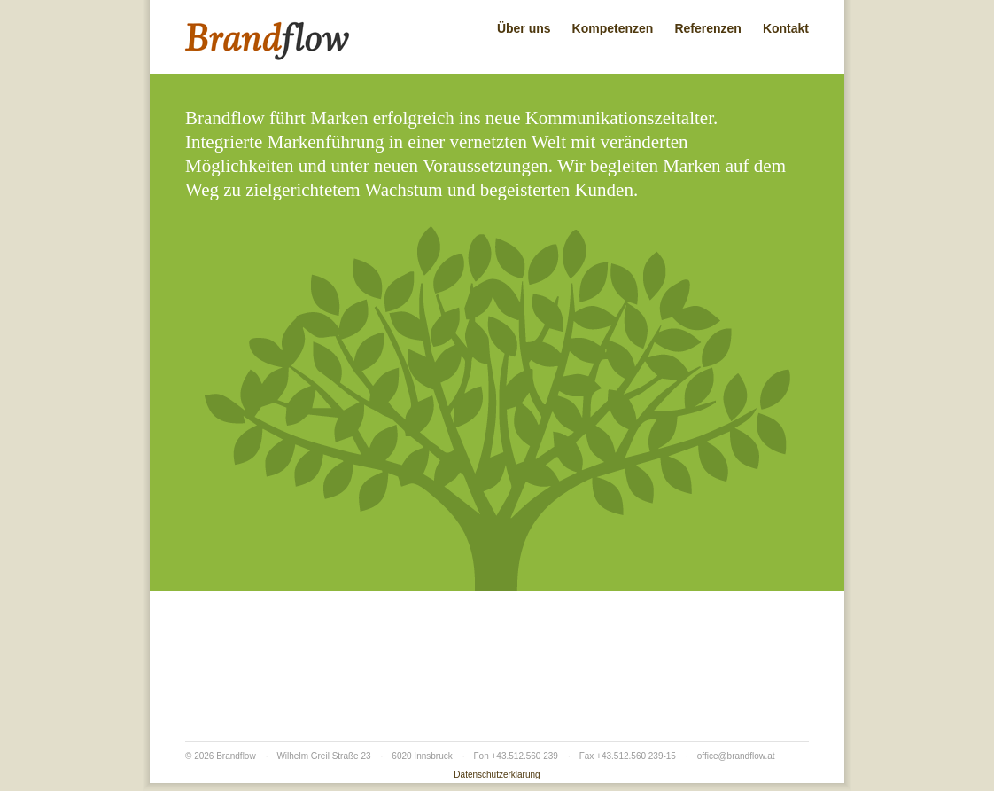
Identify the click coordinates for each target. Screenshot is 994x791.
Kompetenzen (613, 28)
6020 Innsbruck (422, 756)
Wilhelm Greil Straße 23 (323, 756)
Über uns (524, 28)
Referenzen (707, 28)
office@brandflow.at (736, 756)
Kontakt (786, 28)
